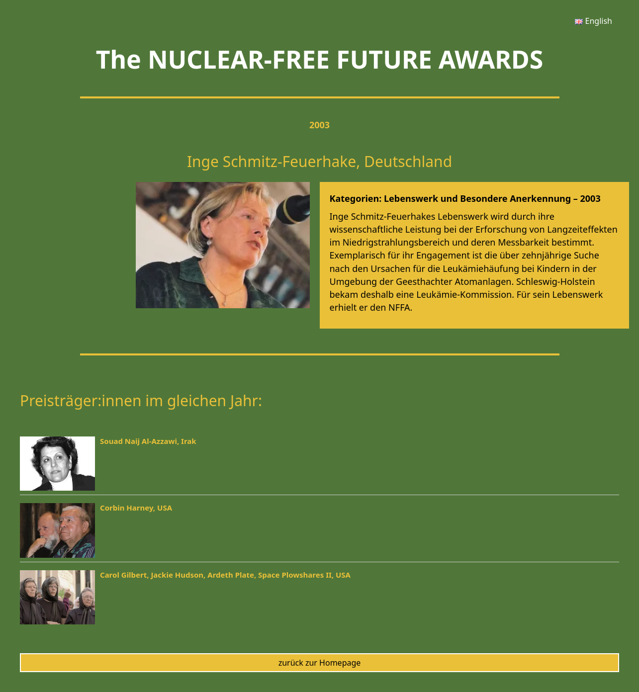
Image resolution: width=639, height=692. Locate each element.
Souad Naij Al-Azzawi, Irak (148, 441)
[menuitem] (593, 21)
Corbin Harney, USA (136, 508)
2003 (319, 125)
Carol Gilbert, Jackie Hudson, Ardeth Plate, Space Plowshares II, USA (225, 575)
